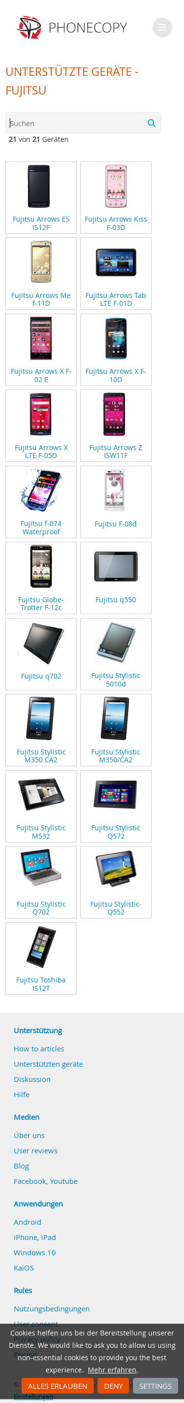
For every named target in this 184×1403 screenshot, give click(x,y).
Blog (21, 1166)
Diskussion (32, 1079)
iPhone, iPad (35, 1237)
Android (27, 1222)
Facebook (30, 1181)
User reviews (35, 1150)
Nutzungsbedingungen (52, 1308)
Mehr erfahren (112, 1370)
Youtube (64, 1181)
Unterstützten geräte (48, 1064)
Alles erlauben (57, 1386)
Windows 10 (35, 1252)
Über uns (29, 1135)
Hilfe (21, 1094)
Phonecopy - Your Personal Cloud (73, 27)
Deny (113, 1386)
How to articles (39, 1048)
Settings (155, 1386)
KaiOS (24, 1267)
